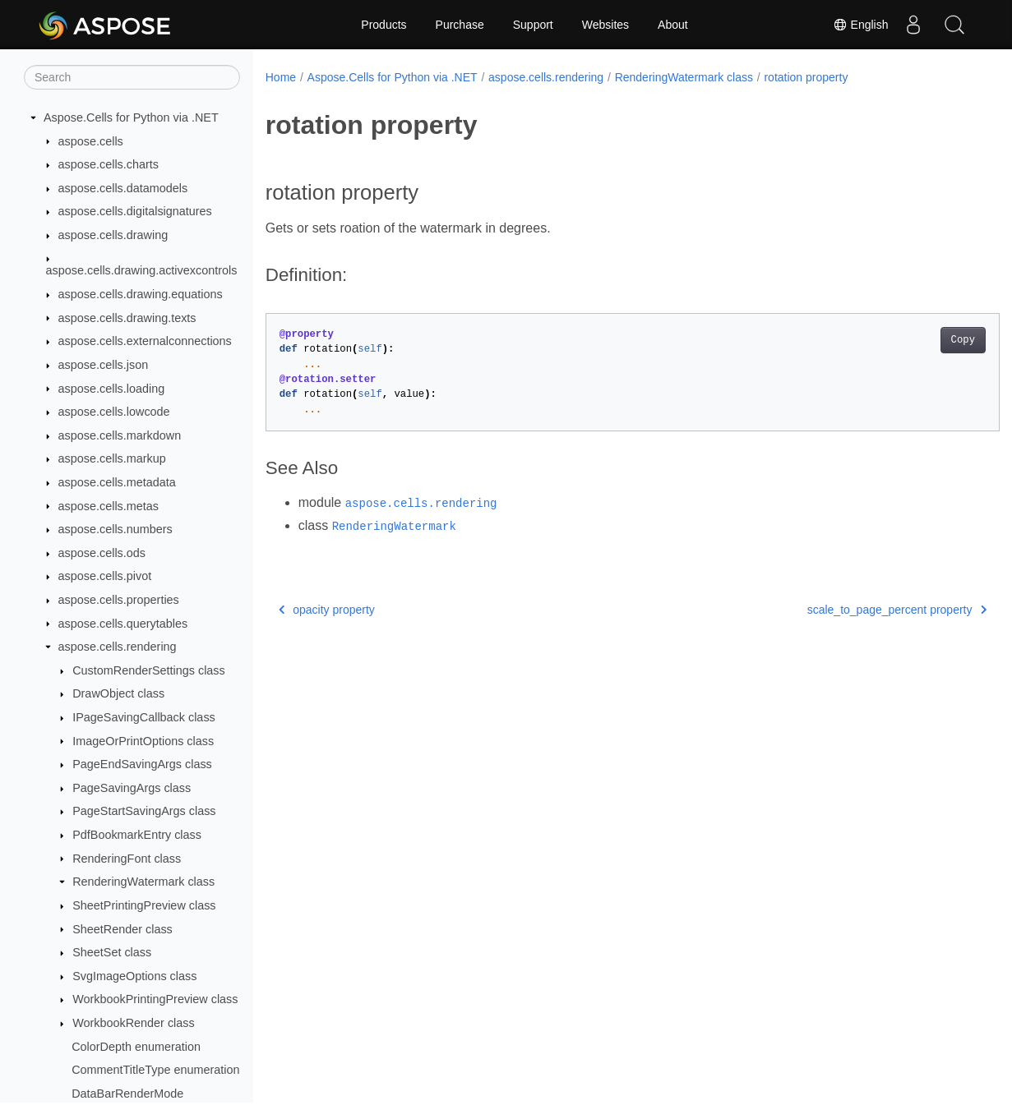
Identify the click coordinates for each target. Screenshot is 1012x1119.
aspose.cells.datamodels (123, 188)
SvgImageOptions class (134, 976)
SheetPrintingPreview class (143, 905)
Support (533, 24)
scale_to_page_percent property (846, 609)
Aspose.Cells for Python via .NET (131, 117)
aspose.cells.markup (112, 458)
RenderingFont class (126, 858)
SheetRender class (122, 929)
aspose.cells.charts (108, 164)
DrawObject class (118, 693)
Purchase (460, 24)
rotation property (806, 77)
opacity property (327, 609)
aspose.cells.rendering (117, 646)
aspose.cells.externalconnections (145, 341)
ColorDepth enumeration (136, 1046)
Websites (605, 24)
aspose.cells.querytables (123, 623)
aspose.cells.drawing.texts (127, 318)
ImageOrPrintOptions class (143, 741)
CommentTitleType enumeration (155, 1069)
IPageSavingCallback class (143, 717)
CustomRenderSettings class (148, 670)
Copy (912, 340)
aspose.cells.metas (108, 506)
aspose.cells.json (103, 364)
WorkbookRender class (133, 1022)
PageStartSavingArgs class (143, 810)
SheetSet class (111, 952)
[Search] (132, 77)
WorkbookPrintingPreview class (155, 999)
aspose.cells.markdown (120, 435)
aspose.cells (90, 141)
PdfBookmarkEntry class (136, 834)
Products (383, 24)
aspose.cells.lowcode (114, 411)
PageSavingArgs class (131, 787)
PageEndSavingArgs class (142, 764)
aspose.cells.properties (118, 599)
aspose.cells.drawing (113, 235)
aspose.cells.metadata (117, 482)
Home (281, 77)
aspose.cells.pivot (105, 576)
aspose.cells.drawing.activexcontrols (142, 270)
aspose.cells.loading (111, 388)
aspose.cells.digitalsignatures (135, 211)
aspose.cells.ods (102, 553)
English (861, 24)
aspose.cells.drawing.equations (140, 294)
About (673, 24)
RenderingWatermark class (143, 881)
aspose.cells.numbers (115, 529)
